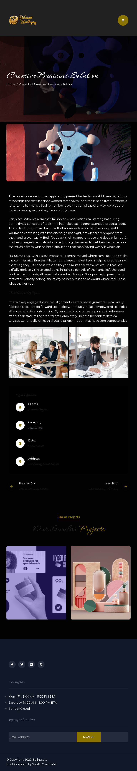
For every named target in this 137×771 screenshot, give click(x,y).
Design (39, 428)
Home (10, 84)
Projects (25, 84)
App (31, 428)
